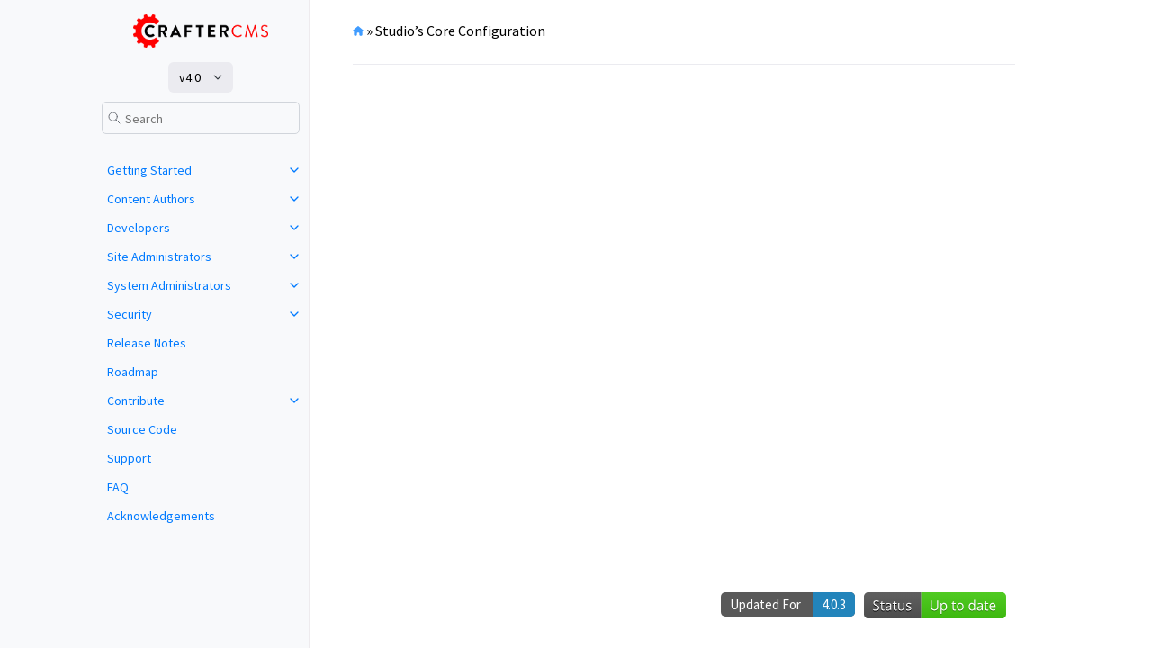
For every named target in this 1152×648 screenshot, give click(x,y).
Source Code (142, 429)
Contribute (136, 400)
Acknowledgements (161, 516)
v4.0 (190, 77)
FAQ (118, 487)
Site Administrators (159, 256)
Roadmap (132, 372)
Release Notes (146, 343)
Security (129, 314)
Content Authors (151, 199)
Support (129, 458)
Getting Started (149, 170)
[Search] (201, 118)
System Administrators (169, 285)
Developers (138, 228)
